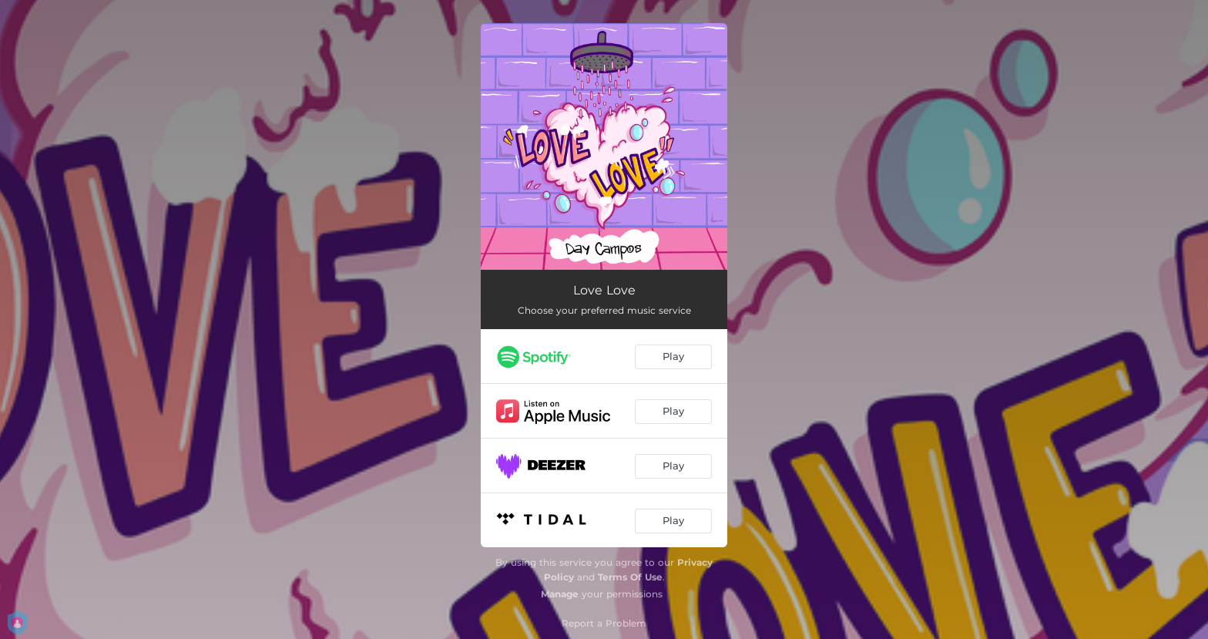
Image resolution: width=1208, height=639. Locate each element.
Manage (560, 594)
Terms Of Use (630, 577)
